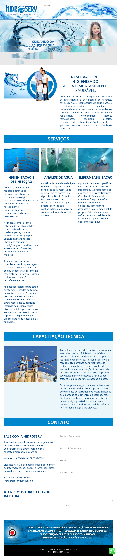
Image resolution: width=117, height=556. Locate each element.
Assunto (86, 463)
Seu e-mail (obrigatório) (86, 451)
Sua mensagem (86, 486)
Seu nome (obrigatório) (86, 439)
